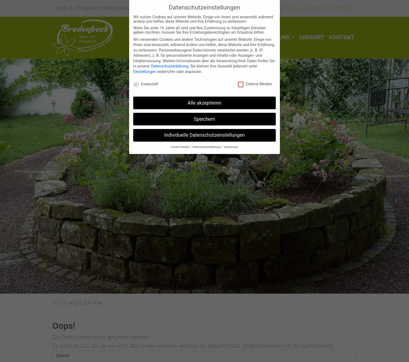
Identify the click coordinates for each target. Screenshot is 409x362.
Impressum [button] (231, 143)
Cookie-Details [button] (180, 143)
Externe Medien (255, 80)
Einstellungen (144, 68)
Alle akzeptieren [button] (204, 99)
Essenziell (145, 80)
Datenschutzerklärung (169, 62)
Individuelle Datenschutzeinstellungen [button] (204, 131)
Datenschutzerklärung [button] (206, 143)
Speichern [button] (204, 115)
